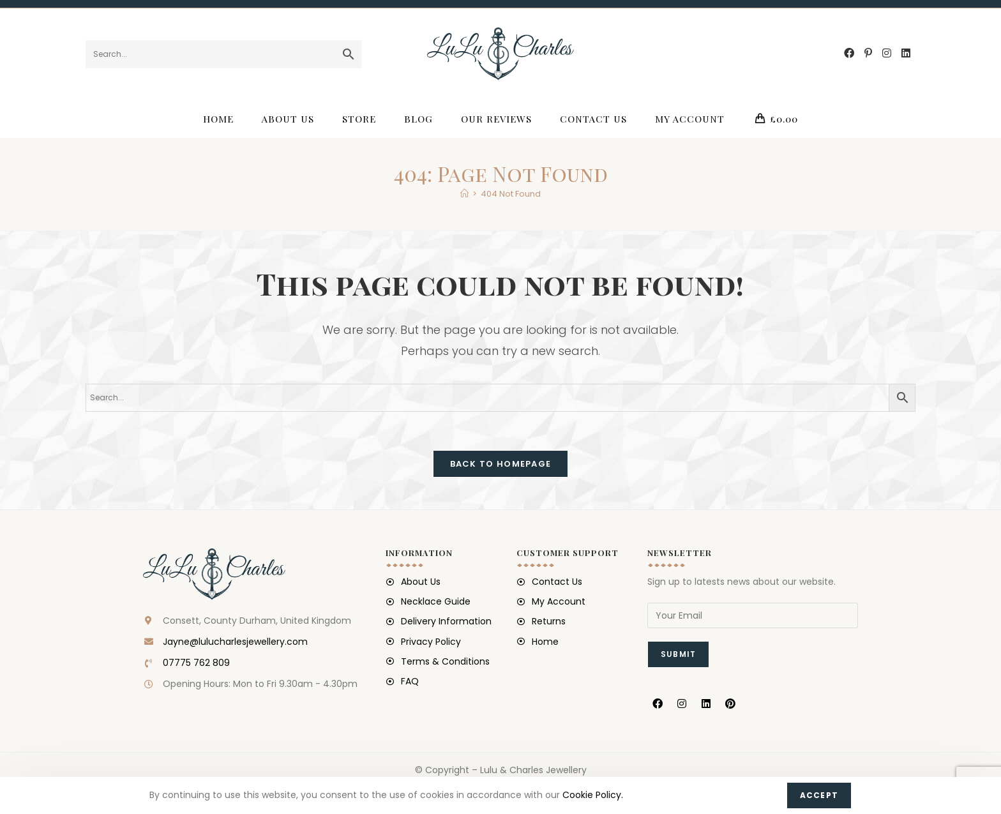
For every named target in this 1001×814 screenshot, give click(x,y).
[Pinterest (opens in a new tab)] (868, 53)
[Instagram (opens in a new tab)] (886, 53)
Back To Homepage (501, 464)
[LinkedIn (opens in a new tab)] (905, 53)
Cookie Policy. (592, 794)
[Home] (464, 194)
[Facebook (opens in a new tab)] (849, 53)
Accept (819, 795)
